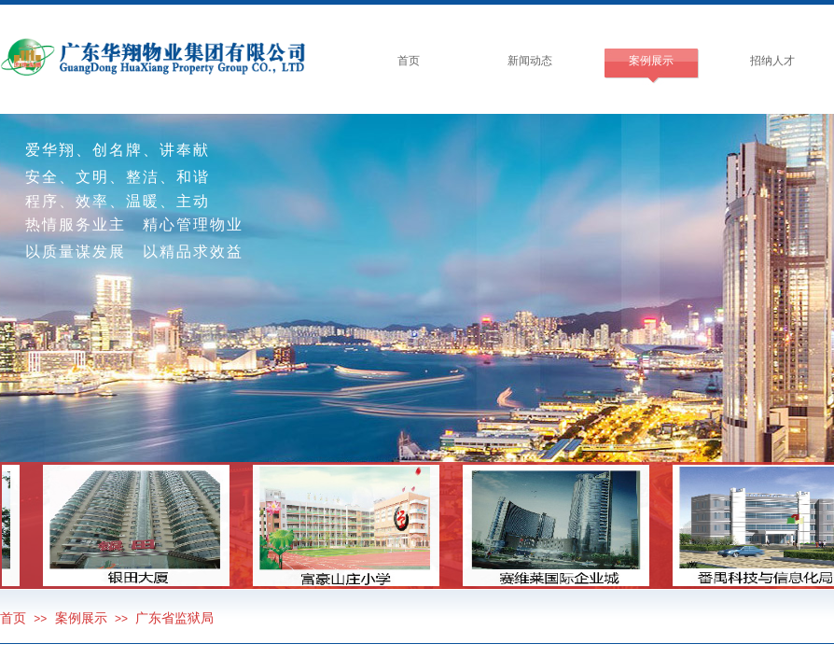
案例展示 (651, 60)
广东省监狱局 (174, 618)
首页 (408, 60)
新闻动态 (529, 60)
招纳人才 (772, 60)
